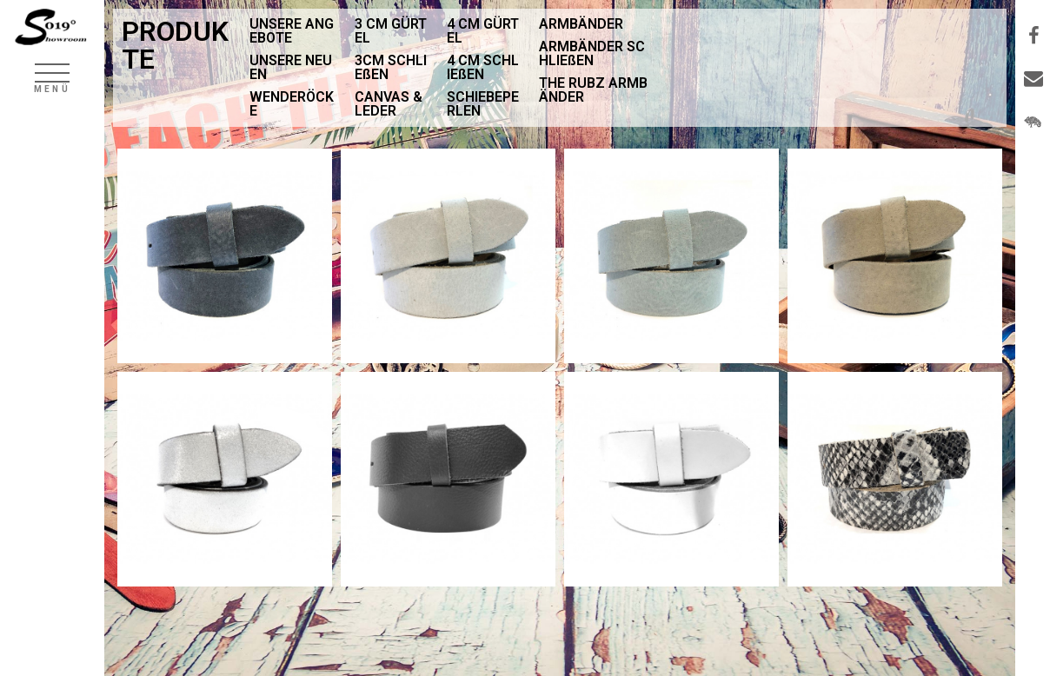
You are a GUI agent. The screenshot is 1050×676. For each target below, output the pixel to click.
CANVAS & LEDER (388, 104)
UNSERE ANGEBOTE (291, 31)
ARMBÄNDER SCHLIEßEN (592, 53)
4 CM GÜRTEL (483, 31)
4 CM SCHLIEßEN (483, 67)
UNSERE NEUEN (290, 67)
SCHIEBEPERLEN (483, 104)
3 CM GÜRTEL (391, 31)
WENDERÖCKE (291, 104)
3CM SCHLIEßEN (391, 67)
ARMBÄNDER (581, 24)
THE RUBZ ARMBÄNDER (593, 90)
